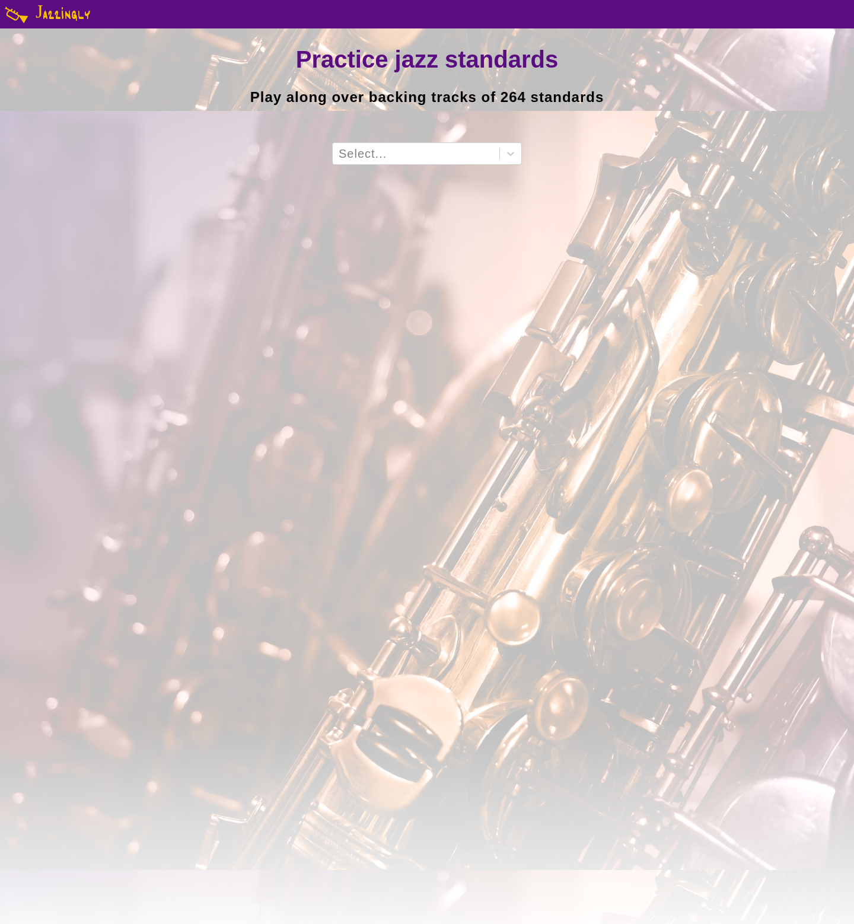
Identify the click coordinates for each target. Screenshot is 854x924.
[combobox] (341, 154)
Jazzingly (45, 14)
